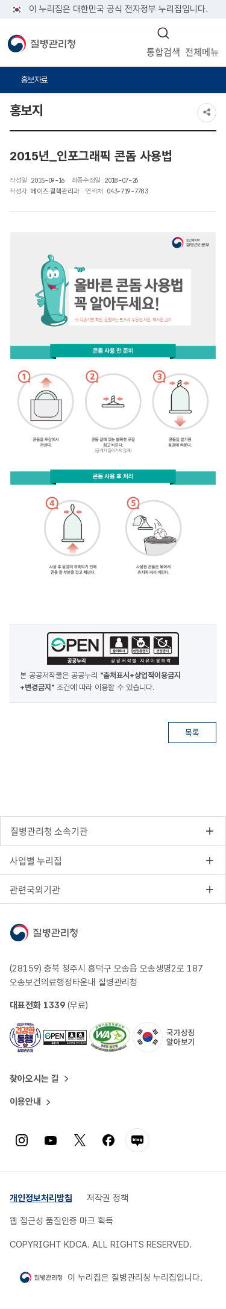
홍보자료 (34, 79)
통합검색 (163, 51)
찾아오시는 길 (34, 1078)
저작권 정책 (107, 1198)
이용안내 (25, 1101)
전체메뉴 (202, 51)
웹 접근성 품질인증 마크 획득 (61, 1221)
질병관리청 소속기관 (49, 831)
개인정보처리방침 (41, 1198)
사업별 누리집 (36, 860)
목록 (192, 732)
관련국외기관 (35, 889)
